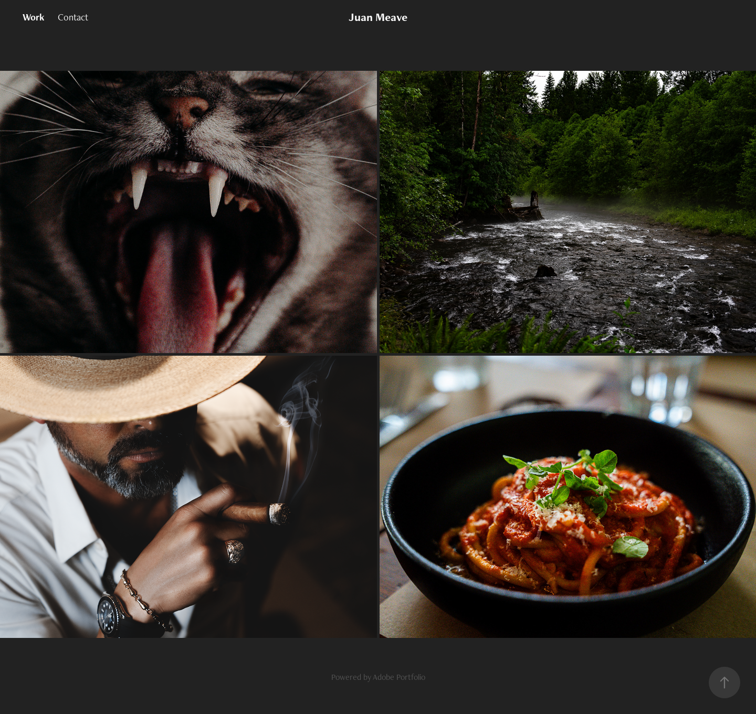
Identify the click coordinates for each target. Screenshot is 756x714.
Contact (73, 17)
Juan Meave (378, 17)
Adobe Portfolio (399, 677)
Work (34, 17)
